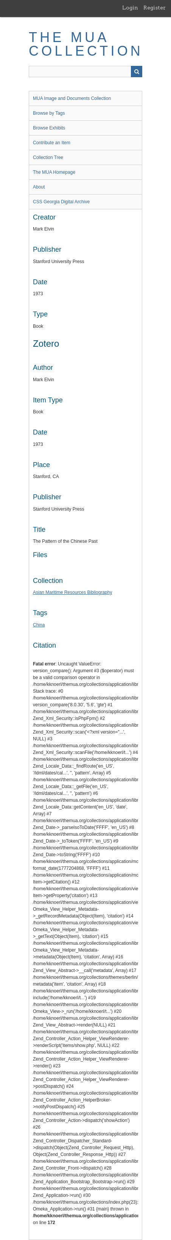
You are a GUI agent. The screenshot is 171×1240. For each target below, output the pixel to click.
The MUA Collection (86, 44)
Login (130, 8)
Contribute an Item (51, 142)
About (39, 187)
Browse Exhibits (49, 128)
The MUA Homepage (54, 172)
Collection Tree (48, 157)
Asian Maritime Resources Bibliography (72, 592)
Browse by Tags (49, 113)
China (39, 625)
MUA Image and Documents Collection (72, 98)
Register (154, 8)
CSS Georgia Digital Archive (61, 201)
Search (136, 71)
